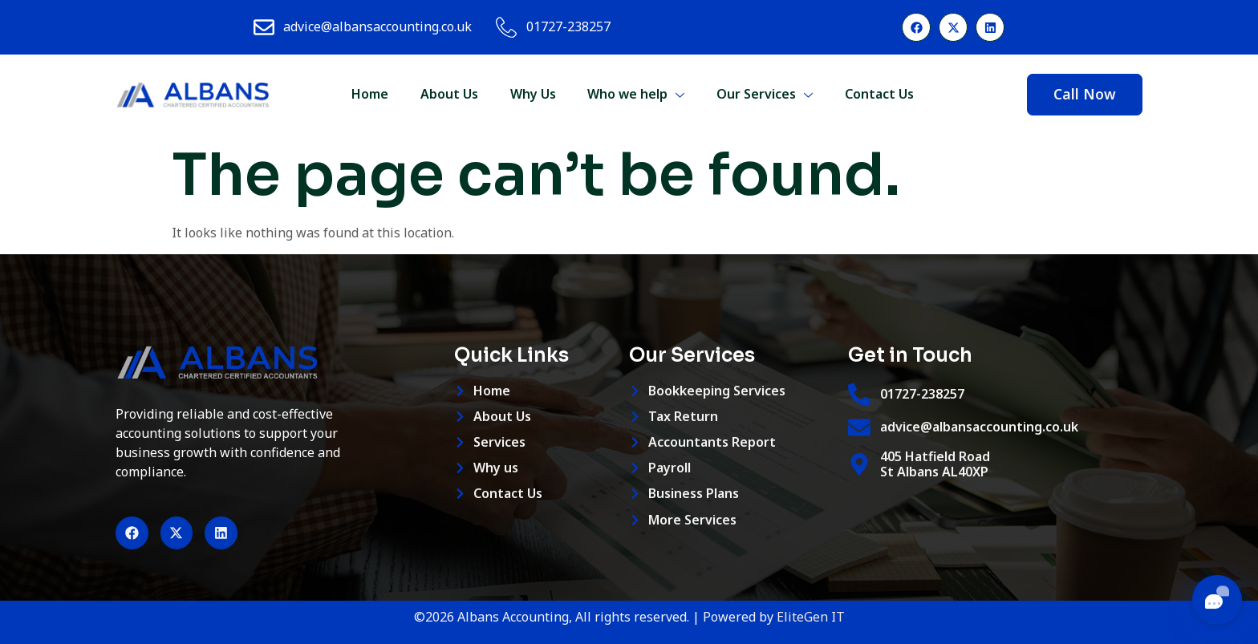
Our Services (764, 94)
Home (369, 94)
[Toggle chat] (1217, 600)
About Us (448, 94)
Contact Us (879, 94)
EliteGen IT (811, 617)
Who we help (635, 94)
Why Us (532, 94)
